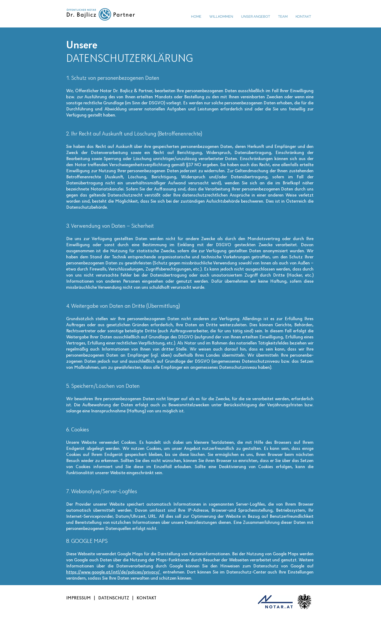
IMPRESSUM (78, 598)
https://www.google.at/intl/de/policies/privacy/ (113, 572)
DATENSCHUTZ (113, 598)
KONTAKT (146, 598)
